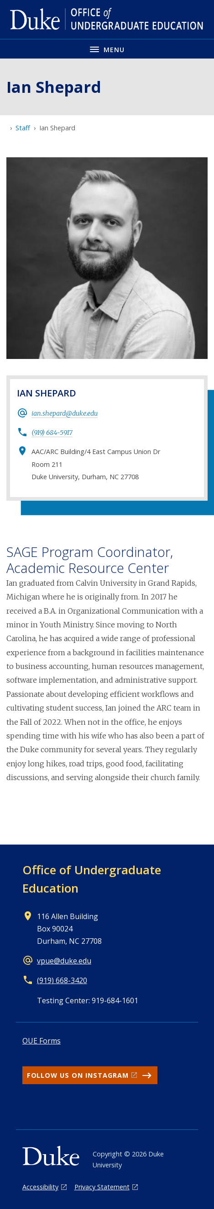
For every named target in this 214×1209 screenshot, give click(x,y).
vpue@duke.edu (64, 961)
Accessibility (40, 1186)
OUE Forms (41, 1041)
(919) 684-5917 (52, 432)
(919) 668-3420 (62, 980)
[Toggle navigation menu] (107, 49)
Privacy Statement (102, 1186)
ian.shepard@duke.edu (64, 413)
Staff (23, 127)
